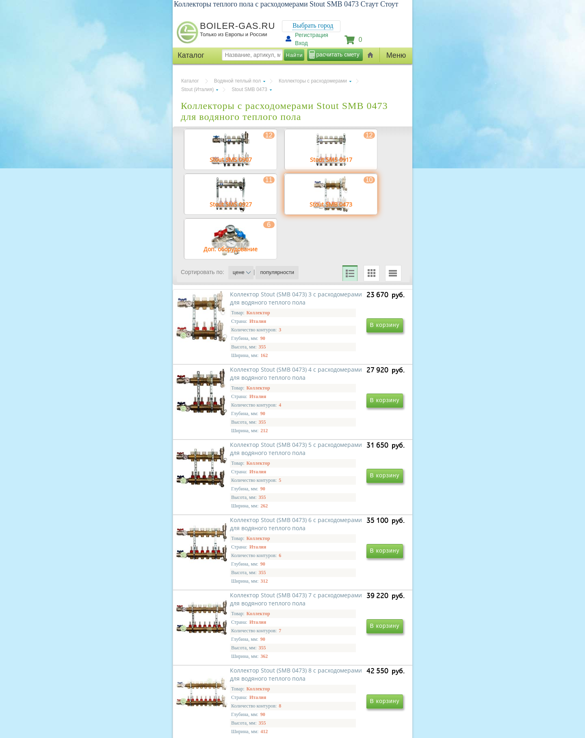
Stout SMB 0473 (249, 89)
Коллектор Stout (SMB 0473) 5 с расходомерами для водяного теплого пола (236, 499)
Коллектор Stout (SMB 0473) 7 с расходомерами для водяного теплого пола (236, 616)
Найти (294, 55)
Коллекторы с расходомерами (313, 81)
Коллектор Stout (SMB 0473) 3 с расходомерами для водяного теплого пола (236, 382)
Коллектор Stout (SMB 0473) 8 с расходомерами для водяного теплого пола (346, 616)
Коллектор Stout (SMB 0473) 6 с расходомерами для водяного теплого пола (346, 499)
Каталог (190, 81)
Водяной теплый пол (237, 81)
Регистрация (311, 35)
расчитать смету (337, 54)
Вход (301, 43)
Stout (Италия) (197, 89)
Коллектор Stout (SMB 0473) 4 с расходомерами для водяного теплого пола (346, 382)
